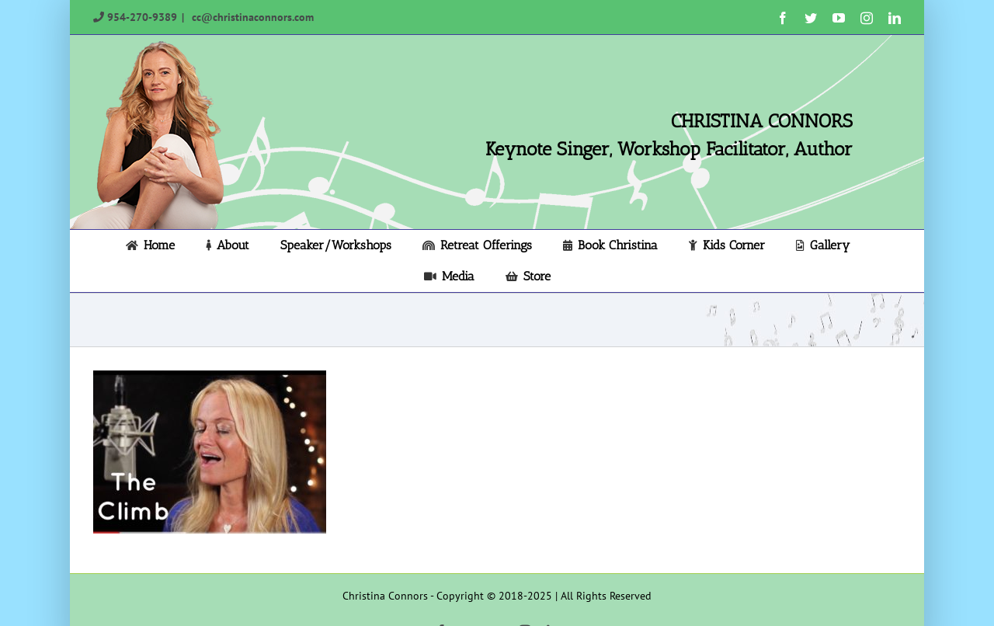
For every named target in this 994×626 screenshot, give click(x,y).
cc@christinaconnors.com (251, 17)
